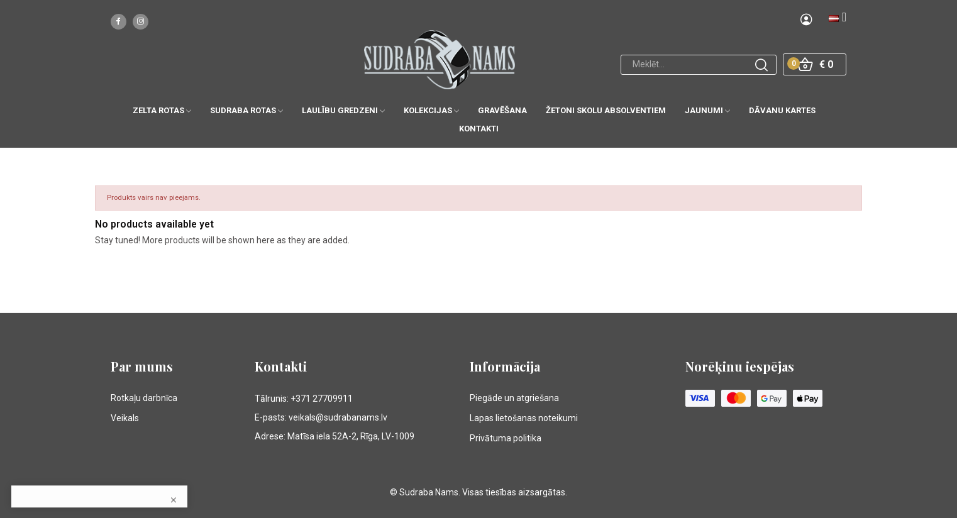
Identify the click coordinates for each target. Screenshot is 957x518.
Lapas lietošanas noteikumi (524, 418)
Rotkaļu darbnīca (144, 398)
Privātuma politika (505, 438)
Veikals (125, 418)
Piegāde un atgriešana (514, 398)
